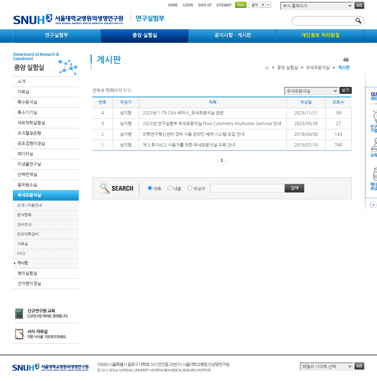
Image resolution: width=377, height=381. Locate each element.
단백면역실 (27, 175)
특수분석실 (27, 102)
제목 (157, 189)
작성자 (199, 189)
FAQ (21, 254)
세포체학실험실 (31, 123)
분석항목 (24, 215)
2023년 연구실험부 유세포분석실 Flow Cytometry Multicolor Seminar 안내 (212, 124)
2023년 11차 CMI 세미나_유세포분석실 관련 (183, 113)
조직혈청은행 (29, 133)
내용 (177, 189)
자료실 (23, 92)
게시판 (22, 263)
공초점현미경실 (31, 143)
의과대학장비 (28, 234)
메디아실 (25, 154)
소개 (21, 81)
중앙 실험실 (287, 68)
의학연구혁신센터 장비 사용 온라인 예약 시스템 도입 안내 (193, 134)
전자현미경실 (29, 284)
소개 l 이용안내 (29, 205)
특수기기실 (27, 112)
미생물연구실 (29, 164)
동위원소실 (27, 185)
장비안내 (24, 225)
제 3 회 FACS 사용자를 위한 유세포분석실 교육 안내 (189, 145)
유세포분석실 (29, 195)
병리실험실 (27, 273)
